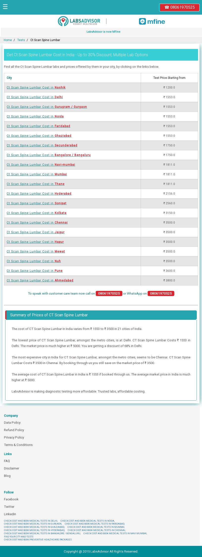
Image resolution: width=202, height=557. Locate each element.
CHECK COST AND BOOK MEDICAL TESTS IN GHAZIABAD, (34, 527)
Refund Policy (14, 430)
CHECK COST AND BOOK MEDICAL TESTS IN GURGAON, (33, 523)
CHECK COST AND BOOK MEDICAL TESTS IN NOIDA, (87, 520)
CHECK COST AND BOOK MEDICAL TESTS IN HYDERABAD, (34, 530)
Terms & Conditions (18, 445)
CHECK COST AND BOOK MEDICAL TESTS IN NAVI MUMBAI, (115, 533)
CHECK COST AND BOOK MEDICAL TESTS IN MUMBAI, (96, 527)
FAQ (7, 461)
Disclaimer (11, 468)
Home (8, 40)
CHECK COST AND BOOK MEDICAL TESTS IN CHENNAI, (96, 530)
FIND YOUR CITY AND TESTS (18, 536)
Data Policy (12, 422)
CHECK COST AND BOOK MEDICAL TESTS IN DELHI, (31, 520)
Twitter (9, 507)
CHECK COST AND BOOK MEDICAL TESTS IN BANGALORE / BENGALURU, (42, 533)
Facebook (11, 499)
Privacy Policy (14, 437)
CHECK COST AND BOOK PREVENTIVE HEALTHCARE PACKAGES (38, 539)
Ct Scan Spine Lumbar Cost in (36, 87)
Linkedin (10, 514)
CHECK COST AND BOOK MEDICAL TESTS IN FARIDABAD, (95, 523)
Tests (21, 40)
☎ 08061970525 (179, 7)
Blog (7, 476)
